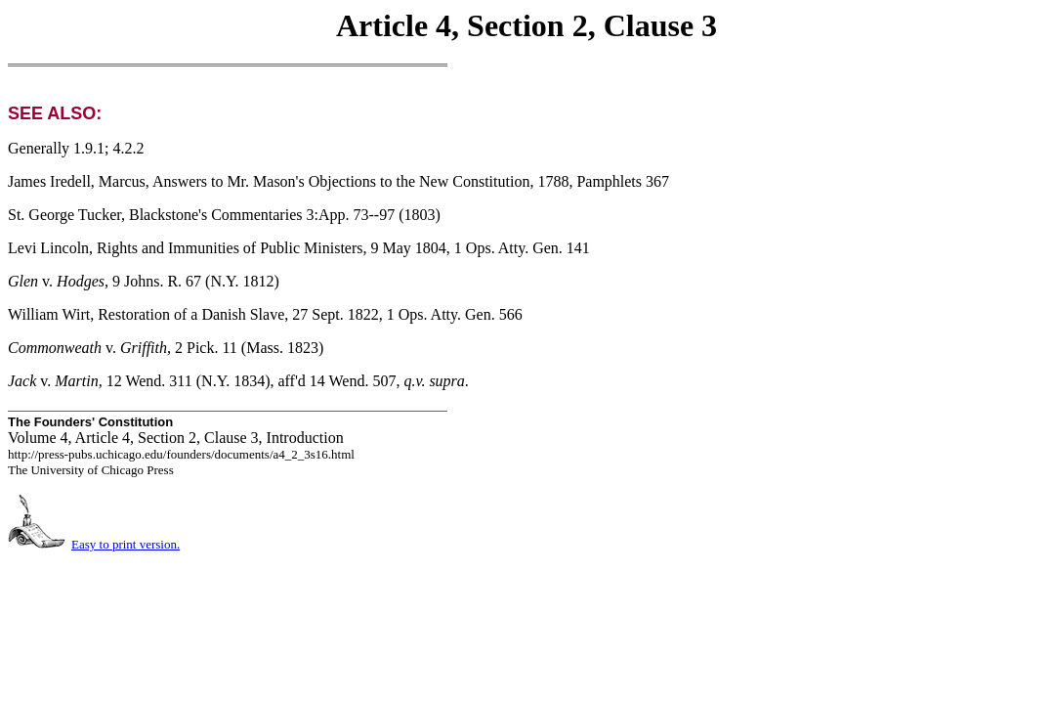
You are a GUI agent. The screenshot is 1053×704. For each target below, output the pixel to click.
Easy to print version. (125, 544)
